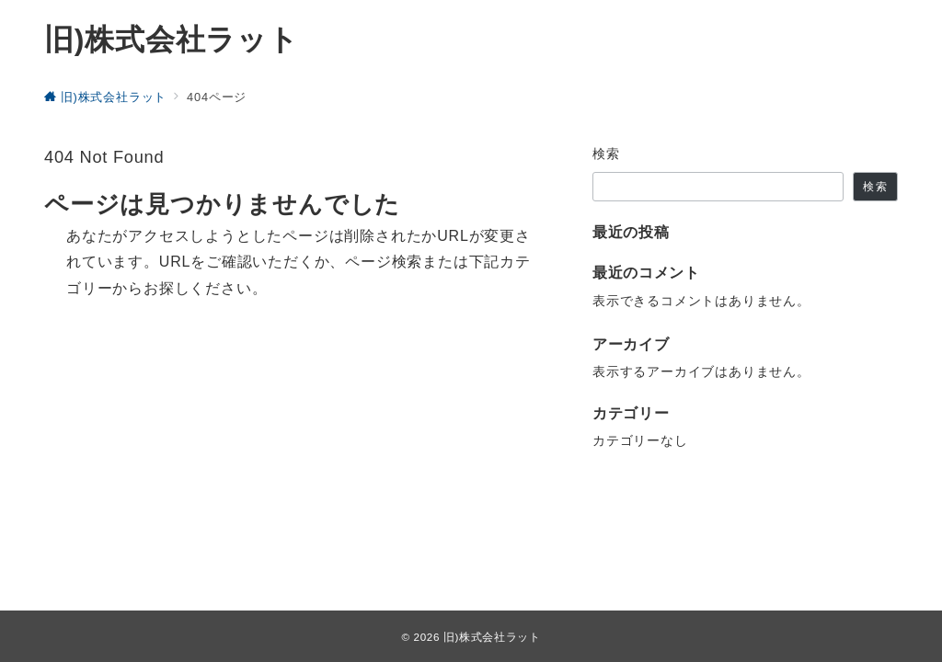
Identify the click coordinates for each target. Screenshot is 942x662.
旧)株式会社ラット (171, 39)
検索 (606, 153)
